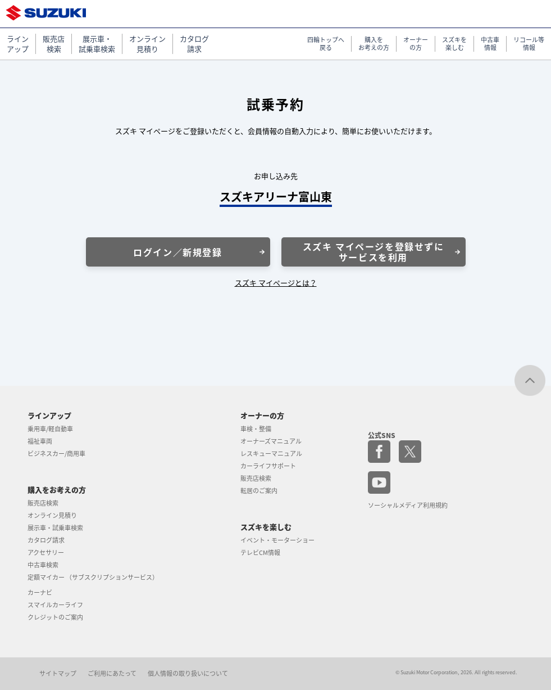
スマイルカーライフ (55, 605)
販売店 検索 (54, 44)
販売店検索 (43, 503)
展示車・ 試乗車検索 (97, 44)
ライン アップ (18, 44)
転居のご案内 (258, 490)
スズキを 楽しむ (454, 44)
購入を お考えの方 (373, 44)
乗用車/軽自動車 (50, 429)
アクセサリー (46, 552)
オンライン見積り (52, 515)
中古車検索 (43, 565)
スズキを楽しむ (266, 526)
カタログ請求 (46, 540)
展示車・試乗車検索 (55, 528)
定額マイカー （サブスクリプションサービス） (93, 577)
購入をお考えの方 (57, 489)
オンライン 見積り (147, 44)
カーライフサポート (268, 466)
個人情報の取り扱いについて (188, 673)
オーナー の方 (415, 44)
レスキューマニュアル (271, 453)
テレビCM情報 (260, 552)
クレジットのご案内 (55, 617)
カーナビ (40, 592)
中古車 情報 (490, 44)
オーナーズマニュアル (271, 441)
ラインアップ (49, 415)
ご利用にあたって (112, 673)
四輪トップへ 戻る (325, 44)
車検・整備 (255, 429)
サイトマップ (57, 673)
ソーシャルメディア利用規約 (408, 505)
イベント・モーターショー (277, 540)
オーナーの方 (262, 415)
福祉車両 (40, 441)
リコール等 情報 (528, 44)
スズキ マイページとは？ (276, 282)
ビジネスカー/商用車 (56, 453)
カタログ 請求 (194, 44)
